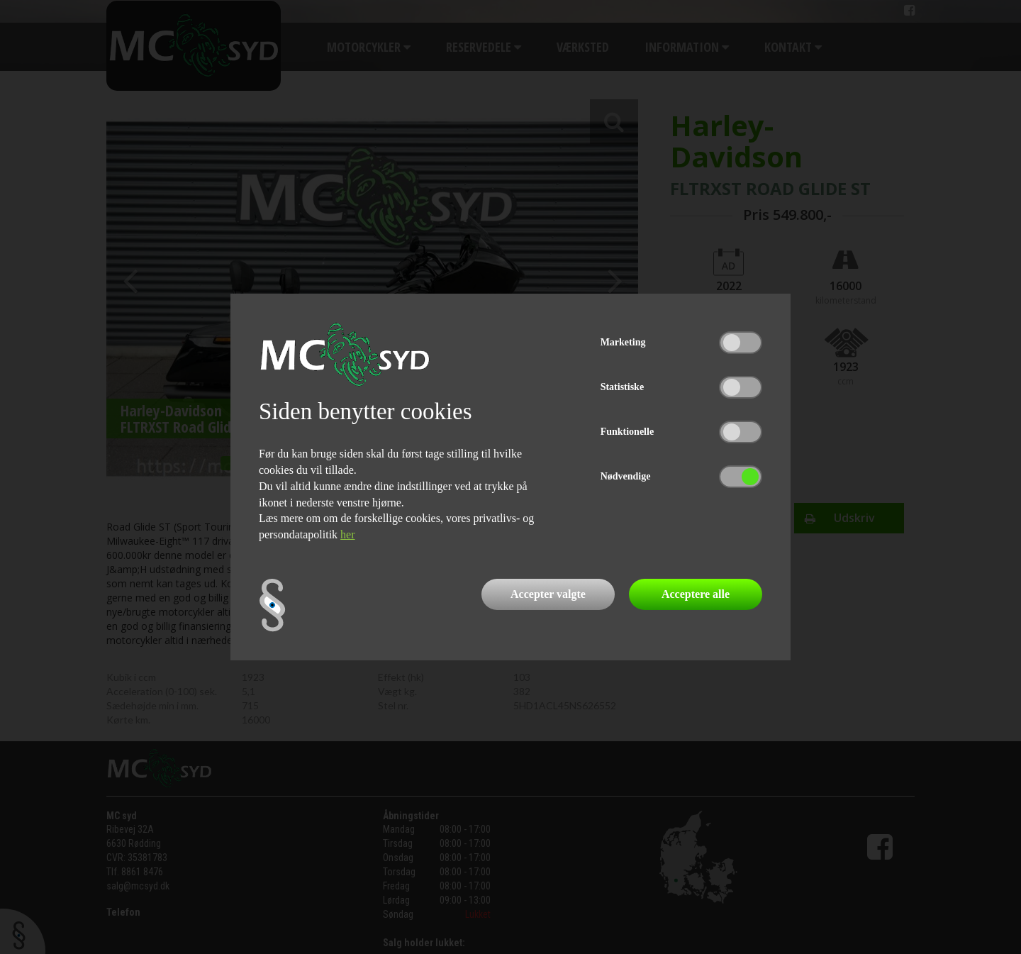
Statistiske (622, 387)
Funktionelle (627, 431)
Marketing (623, 342)
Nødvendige (626, 476)
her (347, 534)
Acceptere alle (696, 594)
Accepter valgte (548, 594)
